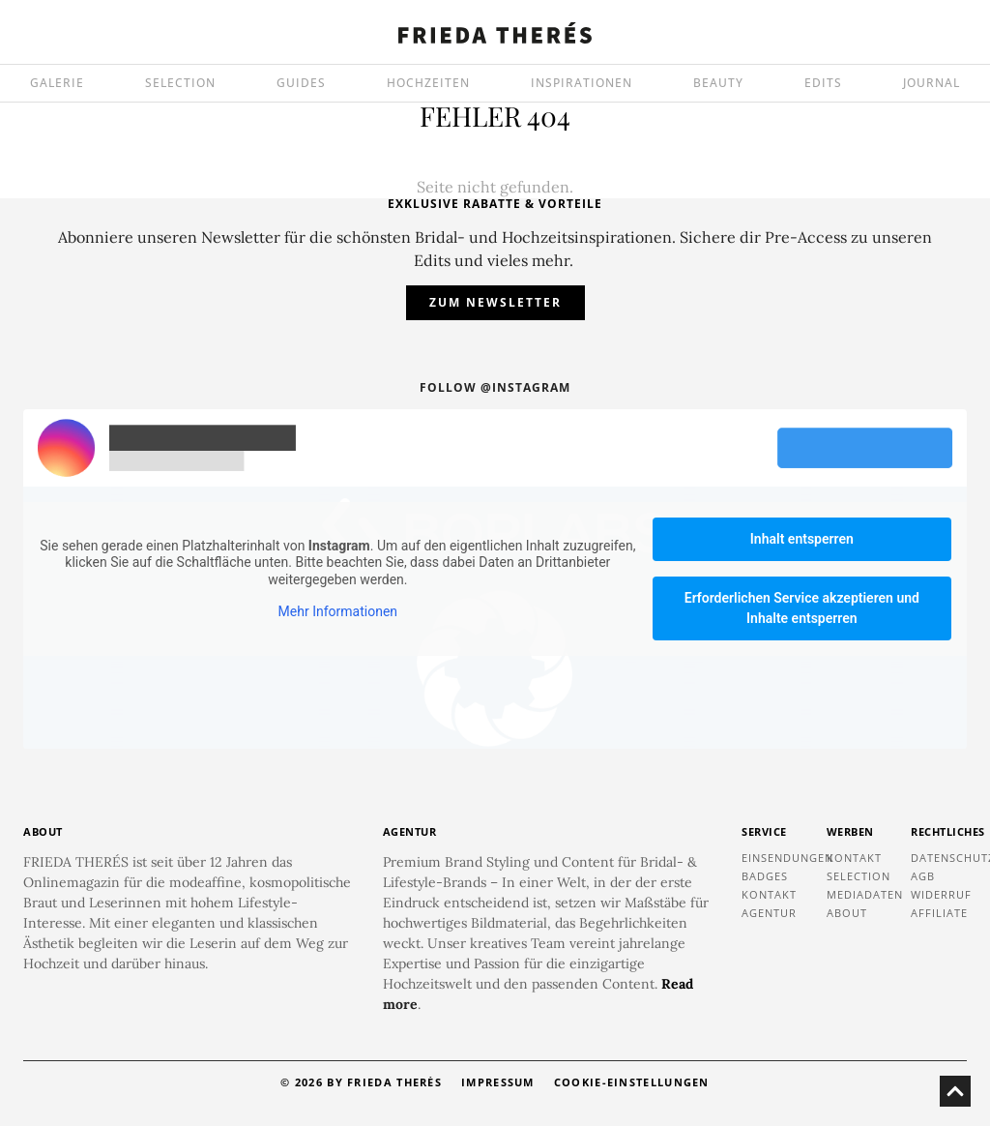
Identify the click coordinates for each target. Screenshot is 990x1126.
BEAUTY (718, 82)
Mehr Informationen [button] (337, 611)
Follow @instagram (495, 387)
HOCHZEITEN (428, 82)
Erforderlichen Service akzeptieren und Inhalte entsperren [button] (801, 608)
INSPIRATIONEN (581, 82)
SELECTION (180, 82)
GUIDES (301, 82)
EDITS (823, 82)
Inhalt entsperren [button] (802, 539)
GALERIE (57, 82)
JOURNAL (931, 82)
